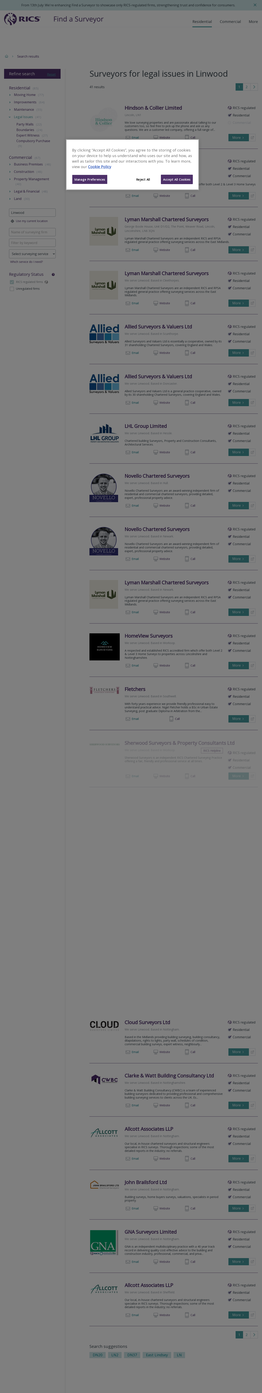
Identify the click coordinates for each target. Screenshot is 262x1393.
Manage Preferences (89, 179)
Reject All (143, 179)
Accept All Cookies (177, 179)
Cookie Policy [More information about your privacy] (99, 166)
